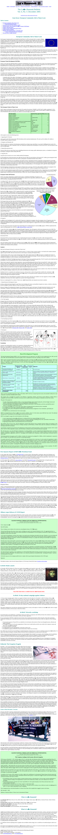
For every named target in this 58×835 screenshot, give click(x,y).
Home (50, 6)
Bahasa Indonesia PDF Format (32, 15)
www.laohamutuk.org (18, 833)
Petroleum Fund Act (4, 458)
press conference (19, 460)
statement (31, 715)
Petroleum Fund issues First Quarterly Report (11, 25)
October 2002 (29, 327)
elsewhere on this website (42, 561)
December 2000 (15, 327)
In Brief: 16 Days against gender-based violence (12, 28)
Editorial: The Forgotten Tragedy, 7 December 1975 (13, 30)
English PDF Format (24, 15)
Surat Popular (12, 6)
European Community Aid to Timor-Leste (11, 22)
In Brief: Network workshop (8, 29)
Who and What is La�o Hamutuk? (9, 32)
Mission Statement (34, 6)
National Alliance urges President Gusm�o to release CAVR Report (16, 26)
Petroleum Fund (20, 454)
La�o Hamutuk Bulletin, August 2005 (24, 227)
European (19, 36)
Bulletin (8, 6)
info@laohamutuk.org (7, 833)
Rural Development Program (10, 23)
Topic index (18, 6)
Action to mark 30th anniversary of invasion (13, 31)
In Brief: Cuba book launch (8, 27)
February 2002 (21, 327)
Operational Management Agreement (8, 488)
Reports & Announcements (25, 6)
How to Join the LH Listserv (43, 6)
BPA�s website (3, 482)
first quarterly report (32, 460)
